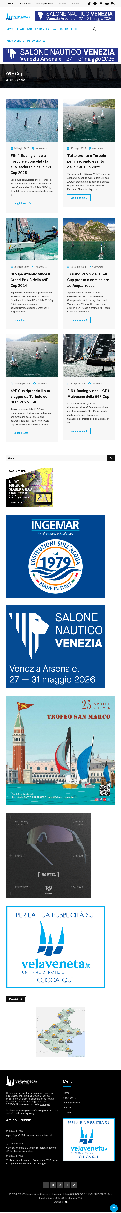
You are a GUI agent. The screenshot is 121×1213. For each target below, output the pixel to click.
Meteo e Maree (35, 41)
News (9, 29)
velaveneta (41, 149)
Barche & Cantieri (37, 29)
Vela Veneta (25, 3)
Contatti (75, 3)
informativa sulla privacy (22, 1114)
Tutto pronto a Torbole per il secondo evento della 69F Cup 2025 (86, 163)
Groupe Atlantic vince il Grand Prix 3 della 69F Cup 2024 (30, 281)
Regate (19, 29)
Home (11, 3)
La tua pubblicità (44, 3)
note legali (45, 1105)
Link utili (62, 3)
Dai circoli (70, 29)
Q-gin (65, 1203)
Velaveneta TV (15, 41)
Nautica (56, 29)
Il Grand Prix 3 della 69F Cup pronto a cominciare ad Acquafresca (88, 281)
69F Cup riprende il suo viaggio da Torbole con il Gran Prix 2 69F (31, 398)
